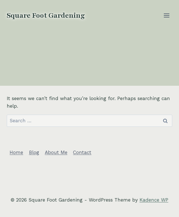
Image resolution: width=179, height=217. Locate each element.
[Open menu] (166, 15)
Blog (34, 152)
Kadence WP (154, 200)
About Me (56, 152)
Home (16, 152)
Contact (82, 152)
